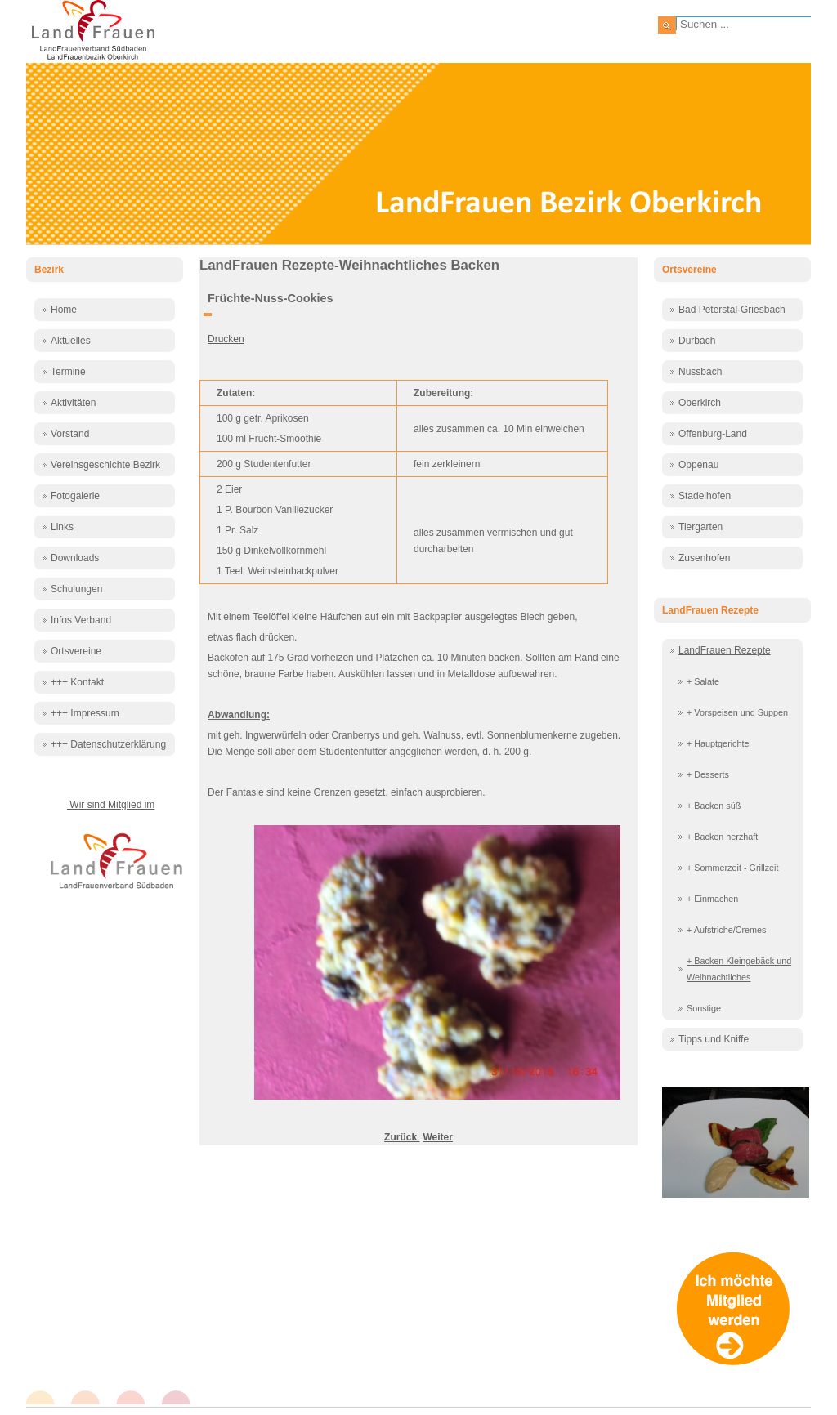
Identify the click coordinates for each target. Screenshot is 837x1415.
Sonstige (704, 1008)
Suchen (667, 25)
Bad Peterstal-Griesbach (732, 309)
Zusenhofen (704, 558)
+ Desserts (708, 774)
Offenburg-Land (712, 434)
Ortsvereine (76, 651)
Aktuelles (71, 340)
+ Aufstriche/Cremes (727, 930)
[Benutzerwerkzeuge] (208, 314)
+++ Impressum (85, 713)
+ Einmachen (712, 899)
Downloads (75, 558)
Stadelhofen (704, 496)
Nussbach (700, 371)
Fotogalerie (75, 496)
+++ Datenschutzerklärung (108, 744)
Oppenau (698, 465)
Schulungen (76, 589)
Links (62, 527)
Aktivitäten (73, 402)
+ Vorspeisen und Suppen (737, 712)
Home (64, 309)
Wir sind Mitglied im (110, 804)
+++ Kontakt (77, 682)
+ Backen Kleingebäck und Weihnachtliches (739, 969)
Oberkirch (699, 402)
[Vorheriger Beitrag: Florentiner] (401, 1137)
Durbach (696, 340)
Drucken (226, 339)
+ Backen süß (714, 805)
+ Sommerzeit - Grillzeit (733, 868)
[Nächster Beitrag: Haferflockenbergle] (437, 1137)
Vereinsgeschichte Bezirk (105, 465)
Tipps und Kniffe (713, 1039)
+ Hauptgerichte (718, 743)
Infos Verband (81, 620)
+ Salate (703, 681)
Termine (68, 371)
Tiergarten (700, 527)
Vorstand (70, 434)
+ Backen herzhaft (722, 836)
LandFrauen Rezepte (724, 650)
